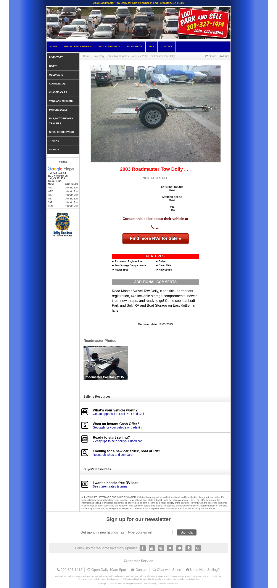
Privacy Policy (150, 584)
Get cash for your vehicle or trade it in (118, 427)
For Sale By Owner (78, 46)
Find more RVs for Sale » (155, 238)
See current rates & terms (110, 486)
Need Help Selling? (205, 570)
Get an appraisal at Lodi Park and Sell (118, 414)
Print (224, 56)
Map (151, 46)
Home (53, 46)
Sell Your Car (109, 46)
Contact (166, 46)
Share (210, 56)
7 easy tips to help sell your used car (117, 441)
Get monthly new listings (99, 532)
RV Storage (134, 46)
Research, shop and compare (113, 454)
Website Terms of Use (168, 584)
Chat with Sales (169, 570)
